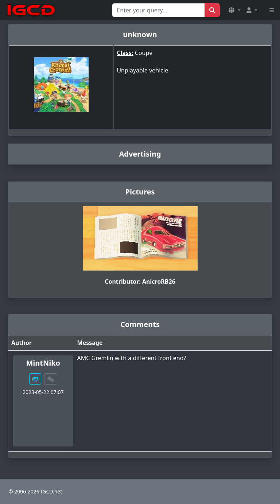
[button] (234, 10)
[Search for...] (158, 10)
